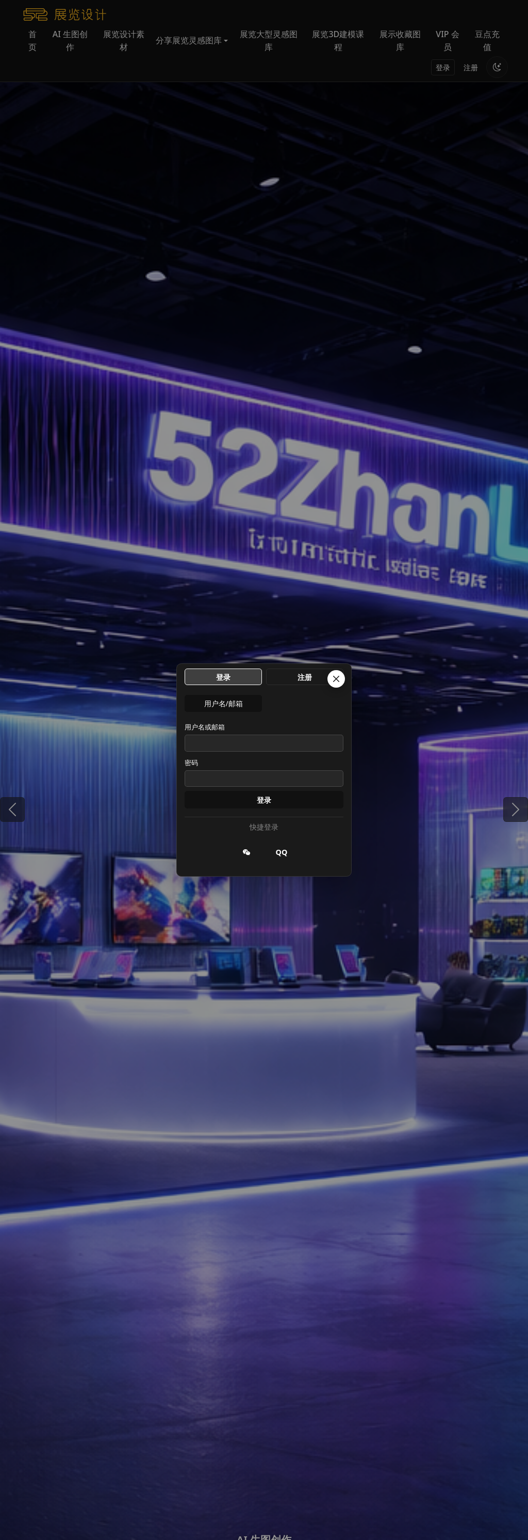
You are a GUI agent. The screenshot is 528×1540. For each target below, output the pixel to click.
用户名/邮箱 (223, 703)
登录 (264, 800)
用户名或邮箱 (205, 727)
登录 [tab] (223, 677)
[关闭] (336, 679)
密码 (191, 762)
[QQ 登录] (281, 852)
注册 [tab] (305, 677)
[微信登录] (246, 852)
